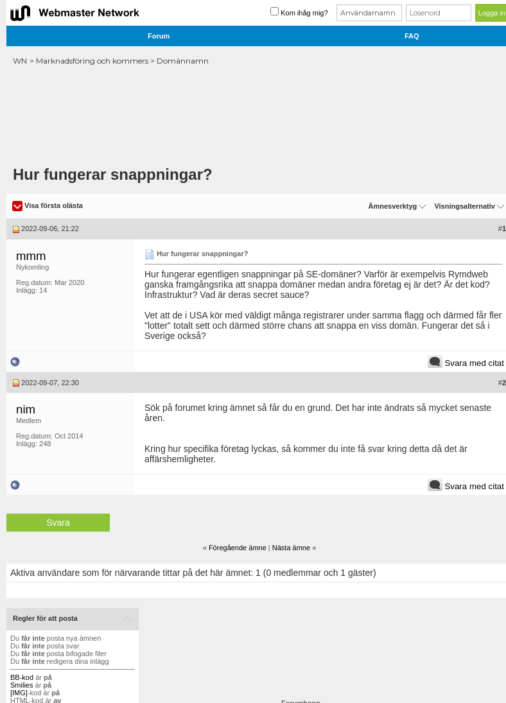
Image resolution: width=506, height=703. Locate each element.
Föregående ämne (237, 547)
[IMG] (19, 693)
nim (25, 409)
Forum (159, 36)
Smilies (21, 685)
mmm (31, 256)
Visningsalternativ (464, 206)
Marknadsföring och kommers (92, 60)
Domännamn (183, 60)
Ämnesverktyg (392, 206)
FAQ (412, 36)
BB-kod (21, 677)
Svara (58, 522)
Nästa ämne (291, 547)
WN (20, 60)
